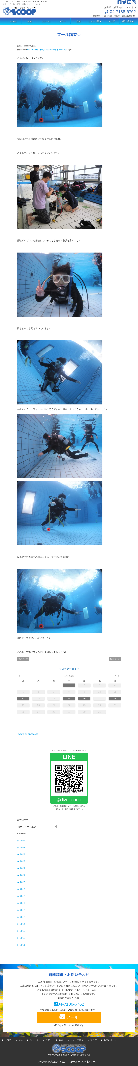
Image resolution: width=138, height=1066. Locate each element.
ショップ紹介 (94, 21)
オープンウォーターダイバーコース (53, 50)
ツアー (62, 21)
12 (23, 698)
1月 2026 (69, 676)
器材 (78, 21)
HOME (13, 21)
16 (84, 698)
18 (115, 698)
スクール (46, 21)
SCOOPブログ (33, 50)
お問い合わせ (127, 21)
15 (69, 698)
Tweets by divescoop (27, 734)
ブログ (111, 21)
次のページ (115, 659)
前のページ (23, 659)
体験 (29, 21)
